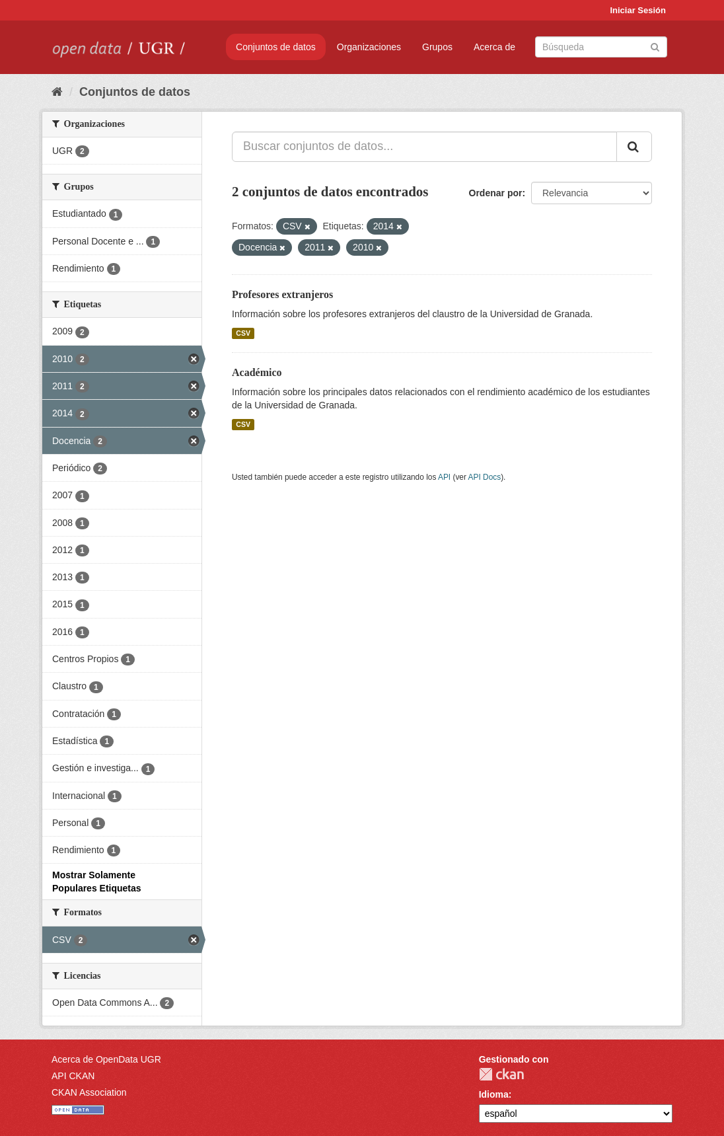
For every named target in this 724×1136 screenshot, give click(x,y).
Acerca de (494, 47)
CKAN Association (89, 1092)
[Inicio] (57, 91)
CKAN (501, 1074)
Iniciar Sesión (638, 10)
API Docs (484, 477)
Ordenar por (496, 193)
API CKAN (73, 1076)
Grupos (437, 47)
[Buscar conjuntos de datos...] (424, 147)
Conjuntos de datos (276, 47)
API (444, 477)
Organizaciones (369, 47)
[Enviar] (655, 46)
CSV (243, 333)
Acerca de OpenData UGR (106, 1059)
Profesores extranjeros (282, 294)
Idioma (494, 1094)
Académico (257, 372)
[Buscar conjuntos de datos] (601, 46)
